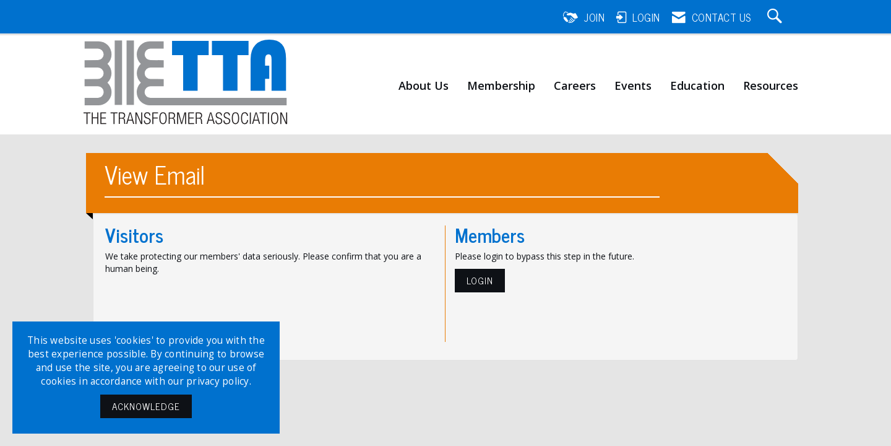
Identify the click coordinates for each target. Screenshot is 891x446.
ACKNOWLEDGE (146, 406)
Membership (501, 86)
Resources (770, 86)
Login (480, 280)
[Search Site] (776, 17)
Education (697, 86)
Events (633, 86)
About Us (423, 86)
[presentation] (199, 305)
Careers (575, 86)
